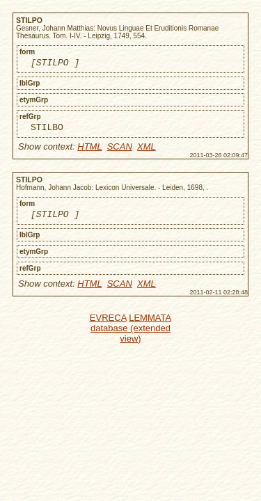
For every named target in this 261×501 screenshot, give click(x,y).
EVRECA (108, 324)
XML (146, 150)
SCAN (119, 150)
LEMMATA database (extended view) (130, 334)
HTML (89, 150)
